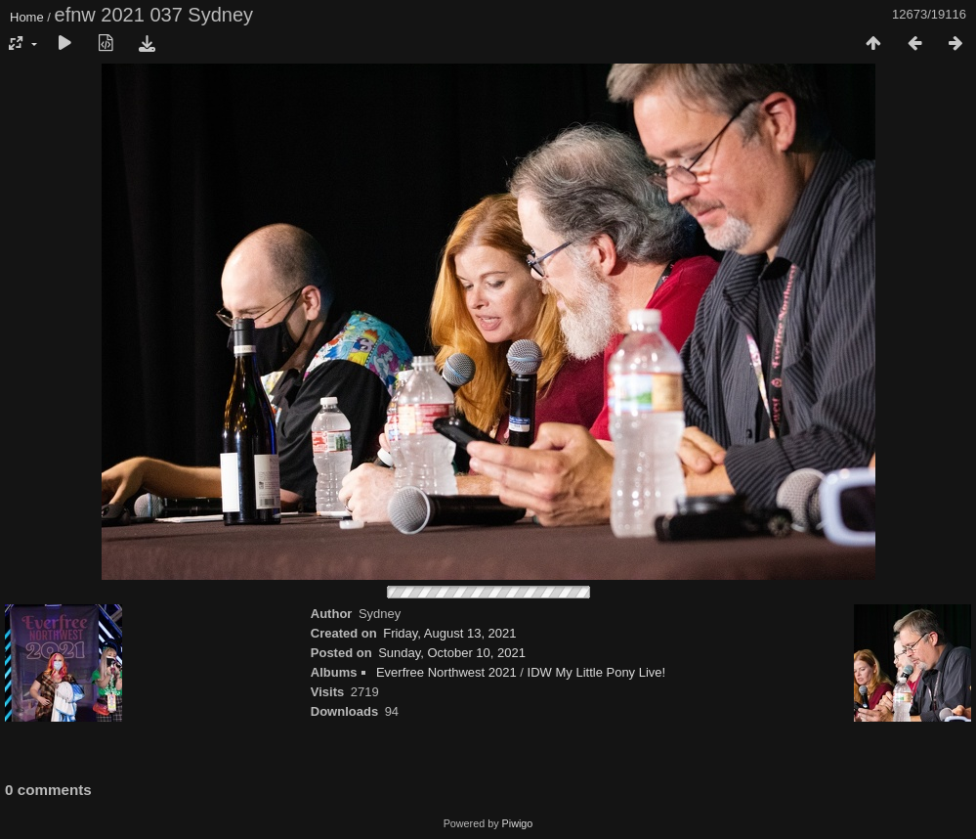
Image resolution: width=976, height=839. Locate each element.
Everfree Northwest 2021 (446, 672)
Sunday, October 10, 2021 (452, 652)
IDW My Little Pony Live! (597, 672)
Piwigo (517, 823)
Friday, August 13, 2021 (449, 633)
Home (27, 17)
